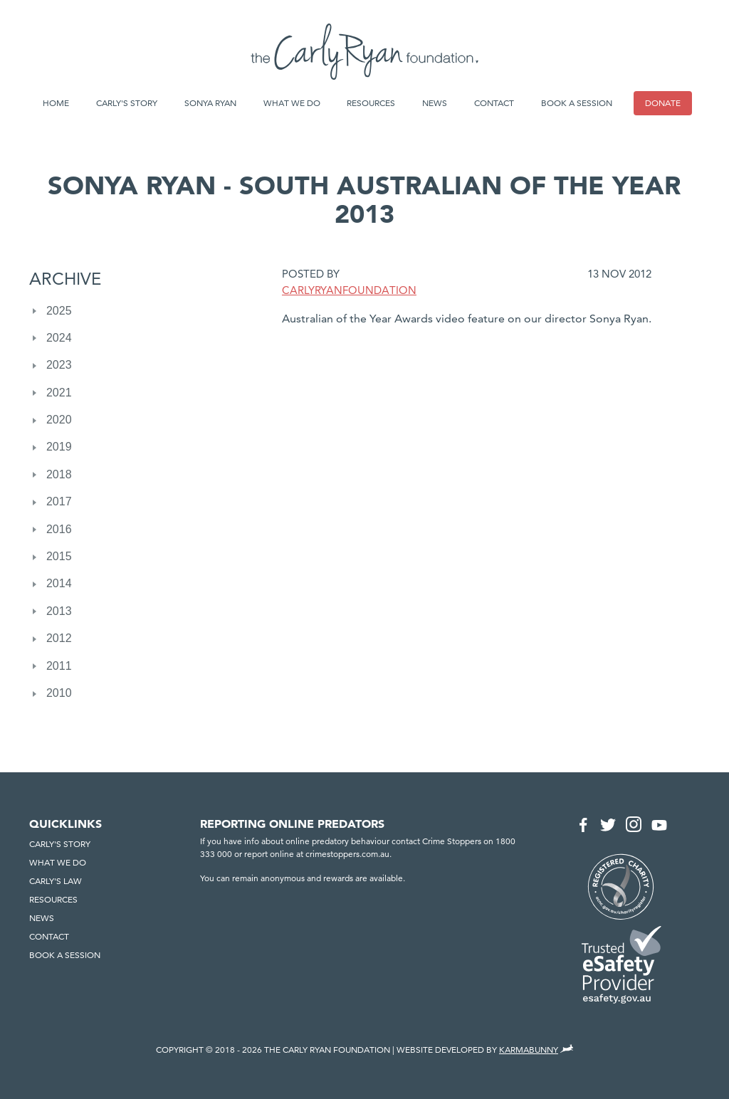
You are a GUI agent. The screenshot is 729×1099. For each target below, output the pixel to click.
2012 (59, 638)
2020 (59, 420)
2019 (59, 447)
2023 (59, 365)
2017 (59, 501)
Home (56, 103)
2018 (59, 474)
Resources (371, 103)
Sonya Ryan (210, 103)
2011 (59, 666)
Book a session (576, 103)
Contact (494, 103)
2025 (59, 311)
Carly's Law (55, 880)
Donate (663, 103)
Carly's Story (126, 103)
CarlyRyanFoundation (349, 290)
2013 (59, 611)
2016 (59, 529)
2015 (59, 556)
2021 (59, 393)
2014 (59, 583)
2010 (59, 693)
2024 (59, 338)
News (434, 103)
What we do (291, 103)
